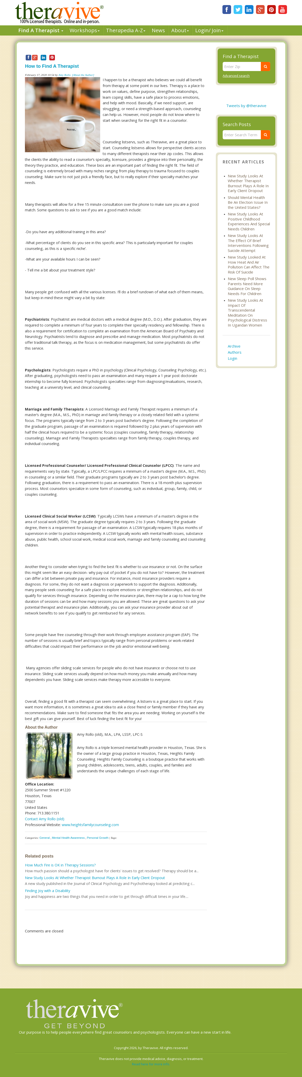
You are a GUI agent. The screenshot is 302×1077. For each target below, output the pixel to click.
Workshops (85, 30)
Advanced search (236, 75)
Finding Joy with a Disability (47, 890)
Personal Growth (98, 837)
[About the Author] (83, 74)
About (180, 30)
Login (232, 358)
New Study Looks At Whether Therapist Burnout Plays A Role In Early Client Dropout (95, 877)
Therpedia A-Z (125, 30)
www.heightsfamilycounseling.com (90, 824)
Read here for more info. (151, 1064)
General (44, 837)
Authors (234, 352)
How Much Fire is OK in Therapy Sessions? (60, 865)
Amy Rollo (64, 74)
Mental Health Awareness (68, 837)
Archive (234, 346)
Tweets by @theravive (246, 105)
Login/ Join (209, 30)
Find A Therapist (40, 30)
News (158, 30)
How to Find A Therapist (52, 66)
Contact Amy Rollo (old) (44, 818)
